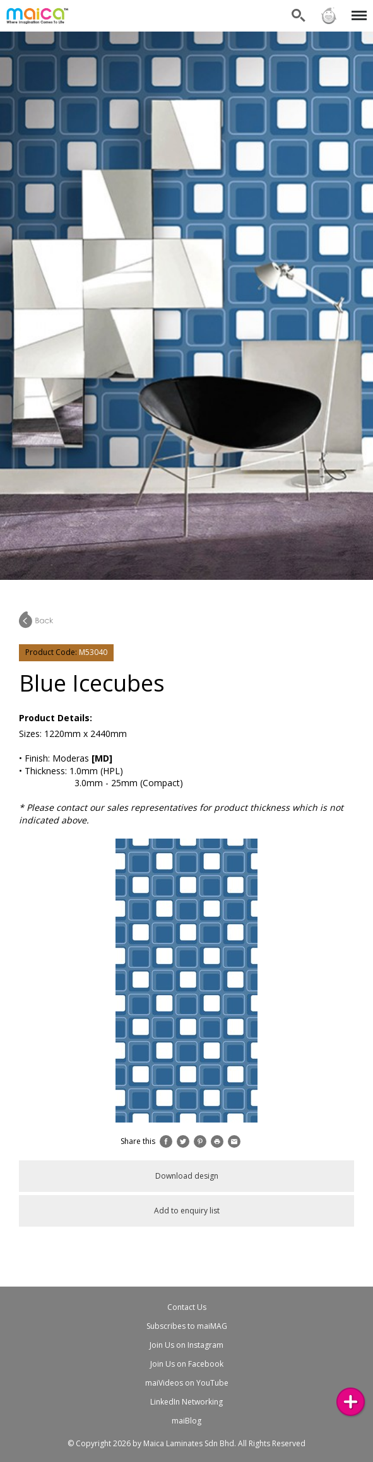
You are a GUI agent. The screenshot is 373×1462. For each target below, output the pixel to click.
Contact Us (186, 1307)
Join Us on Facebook (186, 1364)
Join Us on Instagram (186, 1345)
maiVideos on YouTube (186, 1382)
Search (298, 16)
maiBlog (186, 1420)
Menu (357, 9)
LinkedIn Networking (186, 1401)
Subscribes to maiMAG (186, 1326)
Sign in (329, 16)
